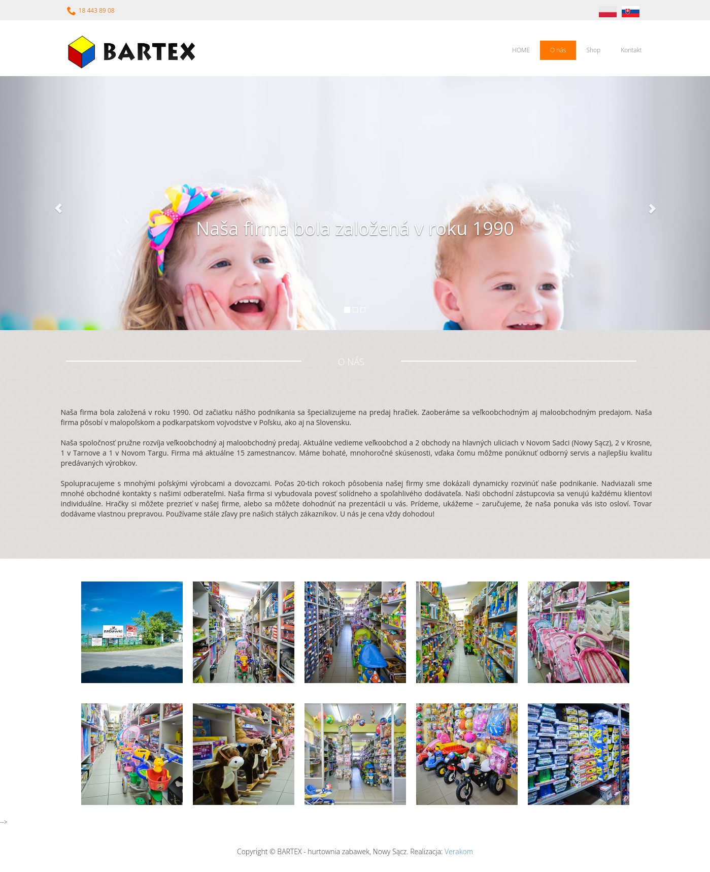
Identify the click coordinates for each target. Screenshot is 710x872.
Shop (593, 50)
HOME (521, 50)
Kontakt (631, 50)
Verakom (459, 851)
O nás (558, 50)
